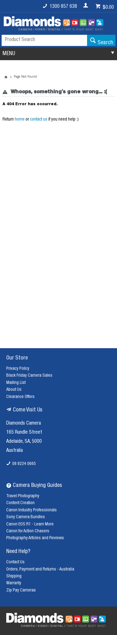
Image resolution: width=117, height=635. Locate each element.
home (20, 119)
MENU (8, 54)
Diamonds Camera (23, 423)
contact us (38, 119)
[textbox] (44, 40)
